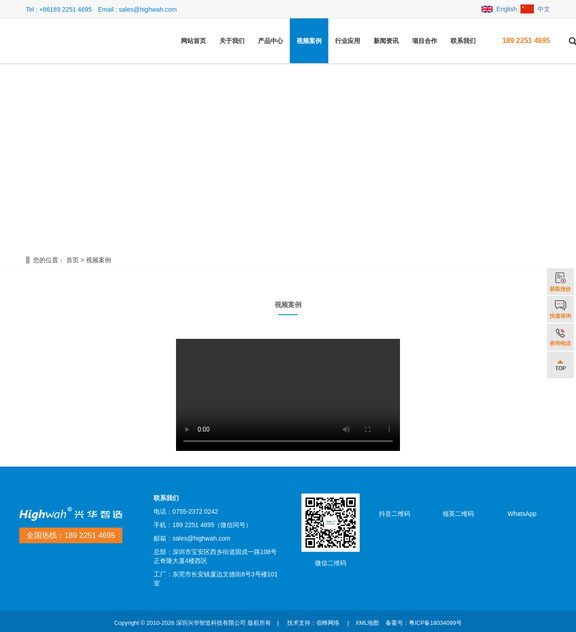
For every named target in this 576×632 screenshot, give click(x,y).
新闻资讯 (386, 40)
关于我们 (232, 40)
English (499, 9)
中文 (535, 8)
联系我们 (463, 40)
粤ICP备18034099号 (435, 622)
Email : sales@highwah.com (137, 9)
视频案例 (309, 40)
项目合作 (424, 40)
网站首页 (193, 40)
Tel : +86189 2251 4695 (59, 9)
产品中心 (270, 40)
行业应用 (347, 40)
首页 (72, 260)
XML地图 (367, 622)
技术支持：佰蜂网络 (313, 622)
